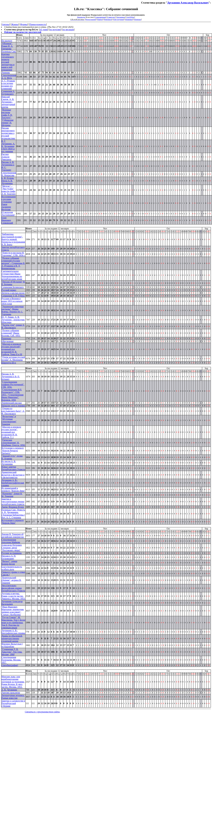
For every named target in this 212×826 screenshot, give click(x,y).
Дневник (5, 72)
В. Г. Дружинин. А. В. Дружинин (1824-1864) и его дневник (8, 146)
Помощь (137, 19)
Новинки (128, 19)
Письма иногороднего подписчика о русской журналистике (8, 133)
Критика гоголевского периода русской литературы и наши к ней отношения (7, 62)
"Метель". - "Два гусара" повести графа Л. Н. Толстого (8, 190)
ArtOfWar (130, 17)
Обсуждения (119, 19)
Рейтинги (108, 19)
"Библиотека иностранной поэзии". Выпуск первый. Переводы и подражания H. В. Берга (13, 239)
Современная (100, 17)
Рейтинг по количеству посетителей (22, 32)
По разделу (6, 40)
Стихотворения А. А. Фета (8, 76)
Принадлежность (37, 24)
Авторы (5, 24)
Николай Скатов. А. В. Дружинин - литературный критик (8, 102)
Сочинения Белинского (12, 287)
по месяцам (68, 29)
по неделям (55, 29)
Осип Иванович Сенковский (7, 220)
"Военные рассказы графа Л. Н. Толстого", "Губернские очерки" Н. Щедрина (7, 117)
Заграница (121, 17)
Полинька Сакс (8, 51)
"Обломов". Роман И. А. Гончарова (7, 46)
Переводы (81, 17)
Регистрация (91, 19)
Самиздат (111, 17)
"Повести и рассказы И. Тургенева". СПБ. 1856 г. (13, 254)
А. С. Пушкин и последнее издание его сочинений (8, 85)
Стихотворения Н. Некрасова (8, 174)
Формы (23, 24)
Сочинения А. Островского (8, 92)
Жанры (14, 24)
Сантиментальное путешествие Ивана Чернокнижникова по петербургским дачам (11, 275)
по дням (44, 29)
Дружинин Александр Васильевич (187, 2)
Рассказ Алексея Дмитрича (6, 157)
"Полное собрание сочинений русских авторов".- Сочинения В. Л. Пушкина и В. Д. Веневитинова (13, 263)
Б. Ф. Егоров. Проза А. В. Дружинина (7, 180)
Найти (100, 19)
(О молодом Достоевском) (8, 213)
